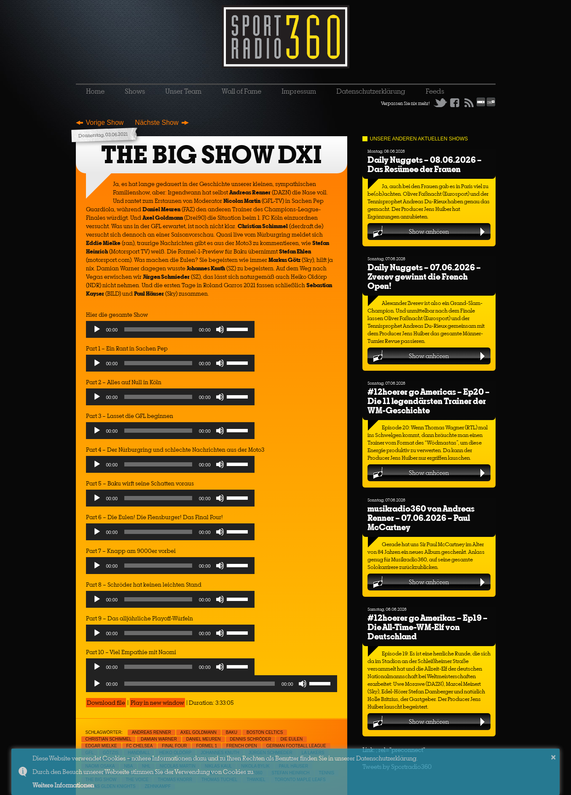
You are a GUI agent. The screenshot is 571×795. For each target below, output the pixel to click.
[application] (170, 331)
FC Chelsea (139, 746)
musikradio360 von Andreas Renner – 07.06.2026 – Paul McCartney (420, 517)
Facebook (455, 102)
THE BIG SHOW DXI (211, 154)
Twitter (440, 102)
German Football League (296, 746)
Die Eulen (291, 739)
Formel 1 (206, 746)
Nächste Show (156, 122)
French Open (241, 746)
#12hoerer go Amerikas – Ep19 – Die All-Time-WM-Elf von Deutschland (427, 627)
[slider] (158, 329)
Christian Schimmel (108, 739)
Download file (106, 702)
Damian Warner (159, 739)
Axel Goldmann (198, 732)
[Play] (97, 329)
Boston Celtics (265, 732)
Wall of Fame (241, 91)
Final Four (174, 746)
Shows (135, 91)
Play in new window (157, 702)
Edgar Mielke (101, 746)
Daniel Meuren (203, 739)
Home (95, 91)
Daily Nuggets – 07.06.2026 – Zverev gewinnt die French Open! (424, 276)
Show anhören (429, 231)
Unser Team (183, 91)
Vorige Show (105, 122)
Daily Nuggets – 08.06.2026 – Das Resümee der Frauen (424, 164)
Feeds (435, 91)
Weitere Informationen (63, 785)
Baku (231, 732)
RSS (469, 102)
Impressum (298, 91)
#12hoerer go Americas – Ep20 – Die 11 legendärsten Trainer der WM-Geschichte (428, 400)
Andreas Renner (151, 732)
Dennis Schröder (250, 739)
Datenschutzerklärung (370, 91)
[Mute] (220, 329)
